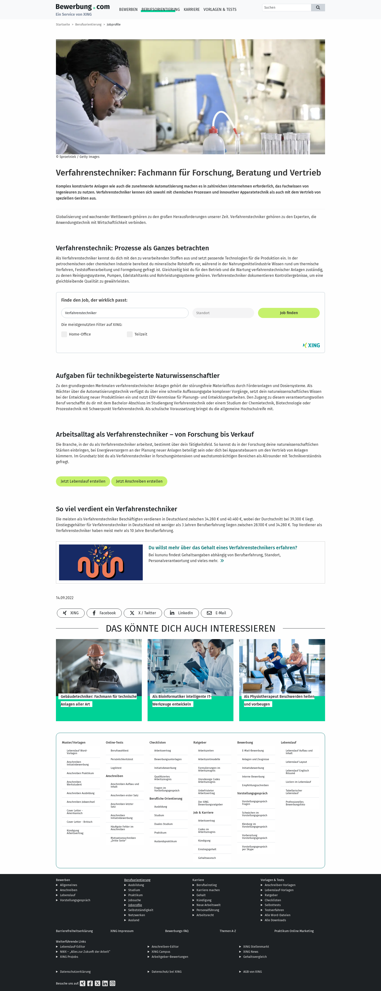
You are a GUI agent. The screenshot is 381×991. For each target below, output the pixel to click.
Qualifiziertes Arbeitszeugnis (162, 778)
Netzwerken (136, 915)
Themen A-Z (228, 931)
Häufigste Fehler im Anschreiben (122, 828)
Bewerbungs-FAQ (177, 931)
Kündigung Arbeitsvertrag (75, 832)
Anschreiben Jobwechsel (81, 802)
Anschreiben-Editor (165, 946)
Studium (159, 815)
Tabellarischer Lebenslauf (294, 792)
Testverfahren (274, 910)
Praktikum (160, 833)
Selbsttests (273, 905)
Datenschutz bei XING (167, 971)
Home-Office (76, 334)
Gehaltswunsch (207, 858)
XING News (250, 951)
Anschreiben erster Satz (124, 795)
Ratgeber (271, 895)
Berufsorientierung (161, 9)
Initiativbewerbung (165, 768)
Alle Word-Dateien (277, 915)
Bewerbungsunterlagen (168, 759)
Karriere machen (208, 890)
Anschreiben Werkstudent (74, 783)
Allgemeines (68, 885)
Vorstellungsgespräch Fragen (254, 802)
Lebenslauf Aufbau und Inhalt (299, 752)
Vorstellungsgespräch (75, 900)
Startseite (63, 24)
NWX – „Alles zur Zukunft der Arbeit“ (85, 951)
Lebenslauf (67, 895)
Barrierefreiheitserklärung (74, 931)
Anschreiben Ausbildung (81, 793)
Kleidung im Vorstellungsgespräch (254, 825)
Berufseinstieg (207, 885)
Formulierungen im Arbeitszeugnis (209, 769)
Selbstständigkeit (140, 910)
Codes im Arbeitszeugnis (206, 830)
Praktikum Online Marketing (294, 931)
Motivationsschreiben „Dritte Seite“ (123, 839)
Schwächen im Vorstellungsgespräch (254, 814)
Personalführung (208, 910)
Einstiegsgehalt (207, 849)
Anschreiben (68, 890)
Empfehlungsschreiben (255, 785)
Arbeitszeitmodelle (209, 759)
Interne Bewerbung (253, 776)
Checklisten (273, 900)
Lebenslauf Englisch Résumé (297, 772)
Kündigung (204, 840)
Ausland (133, 920)
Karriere (192, 9)
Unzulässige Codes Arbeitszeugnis (209, 780)
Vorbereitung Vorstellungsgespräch (254, 836)
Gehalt (201, 895)
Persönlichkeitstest (122, 759)
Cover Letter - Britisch (79, 822)
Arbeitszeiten (206, 750)
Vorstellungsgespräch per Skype (254, 848)
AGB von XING (252, 971)
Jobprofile (114, 24)
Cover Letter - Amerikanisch (75, 812)
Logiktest (116, 768)
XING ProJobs (69, 956)
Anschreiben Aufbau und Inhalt (125, 785)
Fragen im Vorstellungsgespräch (166, 789)
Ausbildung (160, 807)
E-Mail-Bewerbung (253, 750)
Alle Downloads (275, 920)
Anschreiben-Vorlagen (280, 885)
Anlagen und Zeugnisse (255, 759)
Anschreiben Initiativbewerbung (78, 763)
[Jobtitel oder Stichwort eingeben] (125, 313)
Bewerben (128, 9)
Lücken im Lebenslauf (298, 782)
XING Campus (161, 951)
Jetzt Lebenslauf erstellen (83, 481)
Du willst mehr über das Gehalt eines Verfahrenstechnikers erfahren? (223, 547)
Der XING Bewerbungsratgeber (210, 803)
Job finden (289, 313)
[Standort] (223, 313)
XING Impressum (122, 931)
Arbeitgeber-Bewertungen (170, 956)
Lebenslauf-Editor (72, 946)
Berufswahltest (120, 750)
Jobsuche (134, 900)
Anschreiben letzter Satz (122, 805)
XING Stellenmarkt (256, 946)
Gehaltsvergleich (255, 956)
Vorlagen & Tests (220, 9)
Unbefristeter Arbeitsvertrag (206, 792)
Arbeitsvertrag (162, 750)
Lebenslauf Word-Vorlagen (77, 752)
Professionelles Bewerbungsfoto (295, 803)
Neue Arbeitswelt (209, 905)
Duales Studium (163, 824)
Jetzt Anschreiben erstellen (139, 481)
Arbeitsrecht (205, 915)
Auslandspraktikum (165, 841)
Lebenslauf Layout (296, 762)
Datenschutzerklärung (75, 971)
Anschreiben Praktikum (80, 773)
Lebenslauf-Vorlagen (279, 890)
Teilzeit (137, 334)
